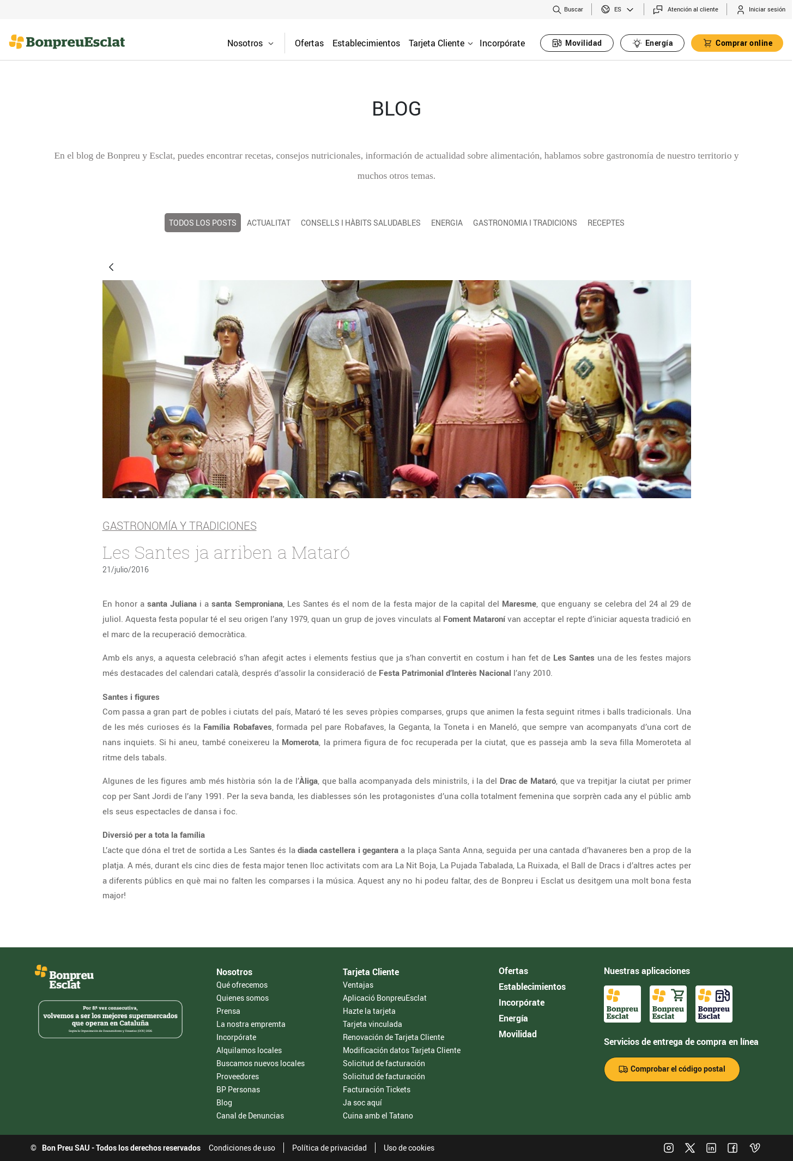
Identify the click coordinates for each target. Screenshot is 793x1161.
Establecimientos (366, 43)
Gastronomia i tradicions (525, 222)
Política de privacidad (329, 1147)
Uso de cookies (409, 1147)
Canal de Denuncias (250, 1115)
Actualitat (268, 222)
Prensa (228, 1011)
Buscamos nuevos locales (260, 1063)
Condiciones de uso (242, 1147)
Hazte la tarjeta (369, 1011)
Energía (513, 1018)
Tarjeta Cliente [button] (441, 43)
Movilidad (518, 1034)
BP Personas (238, 1089)
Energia (447, 222)
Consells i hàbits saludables (361, 222)
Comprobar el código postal (671, 1069)
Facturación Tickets (376, 1089)
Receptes (606, 222)
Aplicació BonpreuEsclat (385, 998)
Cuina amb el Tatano (378, 1115)
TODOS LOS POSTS (203, 222)
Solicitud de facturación (384, 1063)
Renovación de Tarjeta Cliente (393, 1037)
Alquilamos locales (249, 1050)
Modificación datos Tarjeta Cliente (402, 1050)
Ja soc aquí (362, 1102)
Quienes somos (242, 998)
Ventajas (358, 984)
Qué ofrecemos (242, 984)
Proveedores (237, 1076)
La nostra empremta (251, 1024)
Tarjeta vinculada (372, 1024)
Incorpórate (502, 43)
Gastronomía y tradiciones (179, 525)
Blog (224, 1102)
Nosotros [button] (250, 43)
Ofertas (309, 43)
